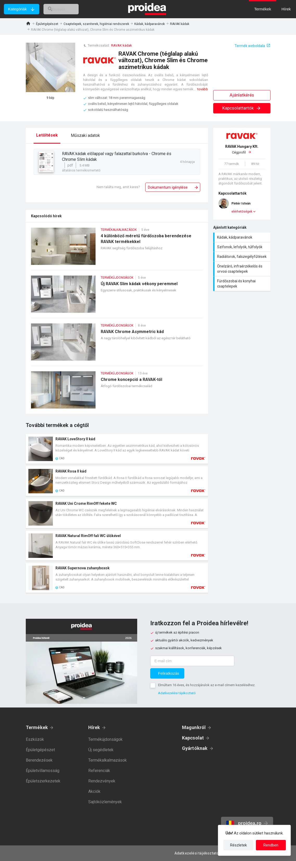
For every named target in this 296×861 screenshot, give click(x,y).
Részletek (238, 845)
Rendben (270, 845)
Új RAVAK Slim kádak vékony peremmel (117, 297)
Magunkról (194, 727)
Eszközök (35, 739)
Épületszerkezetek (43, 781)
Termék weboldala (250, 46)
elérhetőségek (241, 211)
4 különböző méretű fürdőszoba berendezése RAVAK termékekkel (117, 249)
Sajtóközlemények (105, 801)
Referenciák (99, 770)
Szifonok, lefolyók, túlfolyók (242, 247)
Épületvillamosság (42, 770)
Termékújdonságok (105, 739)
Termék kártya (117, 449)
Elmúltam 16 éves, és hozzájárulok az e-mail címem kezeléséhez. (206, 685)
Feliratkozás (168, 673)
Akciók (94, 791)
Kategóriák (17, 9)
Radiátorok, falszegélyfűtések (242, 256)
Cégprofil (241, 149)
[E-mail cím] (192, 661)
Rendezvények (101, 781)
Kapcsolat (193, 738)
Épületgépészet (47, 24)
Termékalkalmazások (107, 760)
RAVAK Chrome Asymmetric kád (117, 344)
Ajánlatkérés (242, 95)
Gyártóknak (195, 748)
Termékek (37, 727)
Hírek (94, 727)
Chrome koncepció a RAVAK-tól (117, 392)
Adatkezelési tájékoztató (177, 693)
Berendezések (39, 760)
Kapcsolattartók (241, 108)
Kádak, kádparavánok (149, 24)
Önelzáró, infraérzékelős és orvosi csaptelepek (242, 269)
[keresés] (66, 9)
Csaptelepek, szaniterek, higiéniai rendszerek (96, 24)
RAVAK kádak (179, 24)
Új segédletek (101, 749)
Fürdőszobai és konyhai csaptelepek (242, 283)
